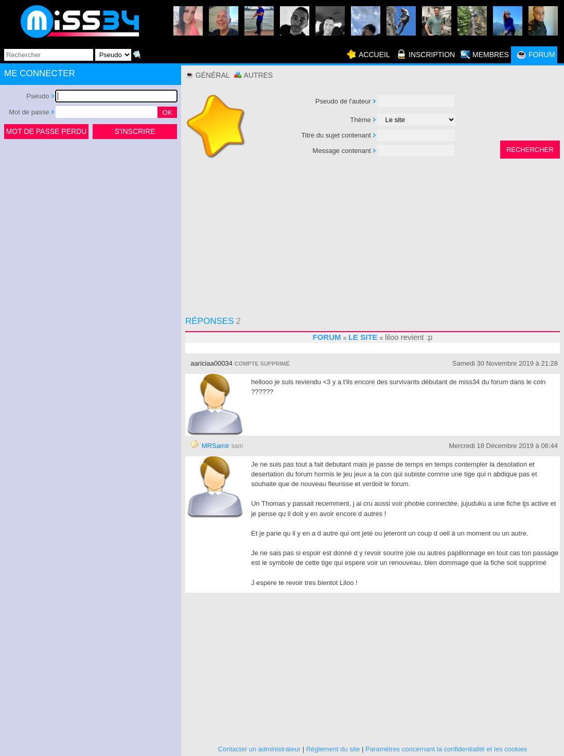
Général (213, 75)
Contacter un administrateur (259, 749)
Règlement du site (333, 749)
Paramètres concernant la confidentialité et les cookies (446, 749)
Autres (258, 75)
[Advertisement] (90, 218)
